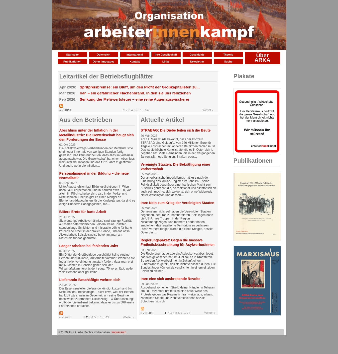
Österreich (103, 54)
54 (146, 110)
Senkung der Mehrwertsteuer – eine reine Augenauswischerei (134, 99)
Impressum (119, 332)
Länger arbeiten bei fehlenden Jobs (88, 246)
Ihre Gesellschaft (166, 54)
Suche (228, 61)
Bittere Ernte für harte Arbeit (83, 212)
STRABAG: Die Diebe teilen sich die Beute (176, 130)
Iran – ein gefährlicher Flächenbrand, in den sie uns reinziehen (135, 93)
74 (188, 313)
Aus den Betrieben (85, 119)
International (134, 54)
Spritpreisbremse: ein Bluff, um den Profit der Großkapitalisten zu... (140, 87)
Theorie (228, 54)
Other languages (103, 61)
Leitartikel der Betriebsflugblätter (106, 76)
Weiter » (208, 110)
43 (107, 317)
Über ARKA (262, 57)
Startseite (72, 54)
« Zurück (65, 317)
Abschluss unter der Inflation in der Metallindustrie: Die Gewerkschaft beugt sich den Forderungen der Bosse (96, 134)
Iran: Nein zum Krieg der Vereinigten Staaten (178, 203)
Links (166, 61)
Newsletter (197, 61)
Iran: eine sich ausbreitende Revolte (171, 279)
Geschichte (197, 54)
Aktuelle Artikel (162, 119)
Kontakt (135, 61)
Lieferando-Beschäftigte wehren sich (89, 280)
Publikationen (72, 61)
